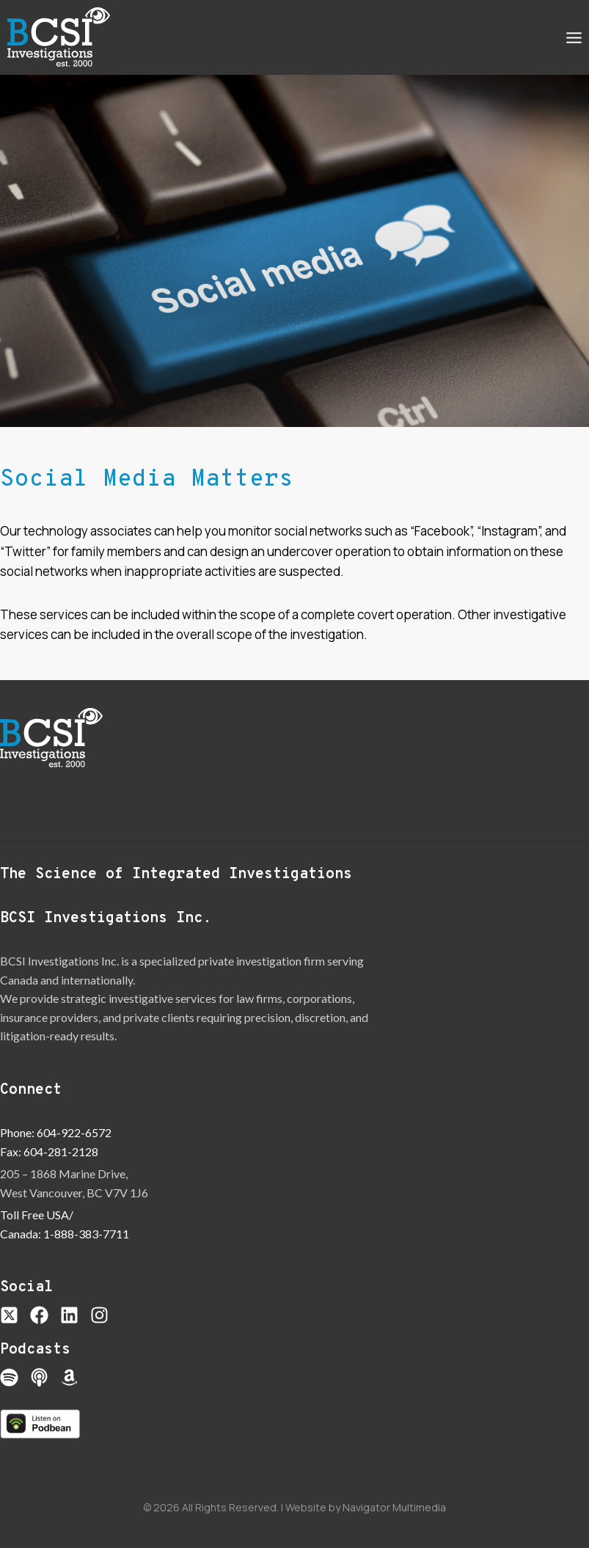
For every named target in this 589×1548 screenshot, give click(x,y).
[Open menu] (573, 37)
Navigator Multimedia (394, 1507)
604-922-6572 (74, 1132)
